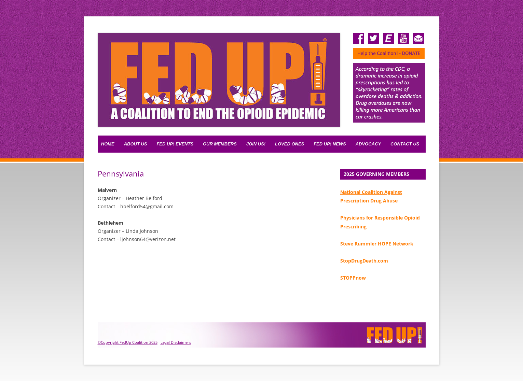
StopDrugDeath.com (364, 260)
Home (107, 143)
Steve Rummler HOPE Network (376, 243)
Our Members (220, 143)
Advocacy (368, 143)
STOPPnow (353, 277)
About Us (135, 143)
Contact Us (404, 143)
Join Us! (255, 143)
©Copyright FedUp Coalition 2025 (127, 342)
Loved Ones (289, 143)
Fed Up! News (330, 143)
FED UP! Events (174, 143)
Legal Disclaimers (176, 342)
